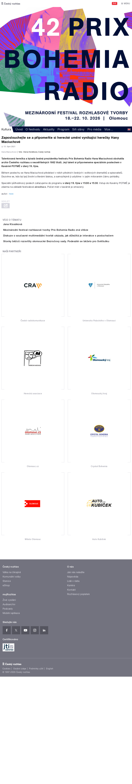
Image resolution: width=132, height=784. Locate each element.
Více (108, 129)
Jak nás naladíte (76, 679)
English (49, 776)
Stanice (7, 688)
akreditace (40, 261)
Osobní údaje (19, 776)
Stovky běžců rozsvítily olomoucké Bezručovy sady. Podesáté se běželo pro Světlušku (68, 340)
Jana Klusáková (24, 298)
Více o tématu (12, 294)
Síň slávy (78, 129)
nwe (11, 268)
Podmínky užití (36, 776)
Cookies (6, 776)
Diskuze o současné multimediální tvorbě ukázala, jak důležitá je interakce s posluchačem (70, 326)
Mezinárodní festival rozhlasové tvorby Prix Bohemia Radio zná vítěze (57, 312)
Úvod (19, 129)
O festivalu (33, 129)
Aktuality (49, 129)
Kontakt (71, 697)
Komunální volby (12, 684)
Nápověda (72, 684)
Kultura (6, 129)
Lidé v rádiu (73, 688)
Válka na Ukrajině (12, 679)
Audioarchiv (9, 711)
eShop (6, 692)
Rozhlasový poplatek (78, 701)
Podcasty (8, 716)
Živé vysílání (9, 707)
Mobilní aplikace (11, 720)
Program (63, 129)
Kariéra (71, 692)
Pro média (94, 129)
